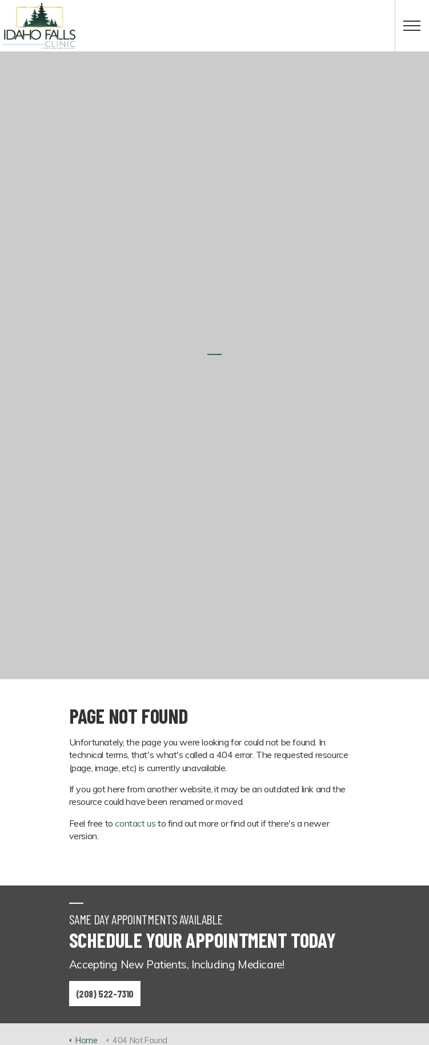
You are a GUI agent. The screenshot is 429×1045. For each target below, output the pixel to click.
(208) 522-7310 (105, 993)
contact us (135, 823)
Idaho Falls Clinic (39, 26)
